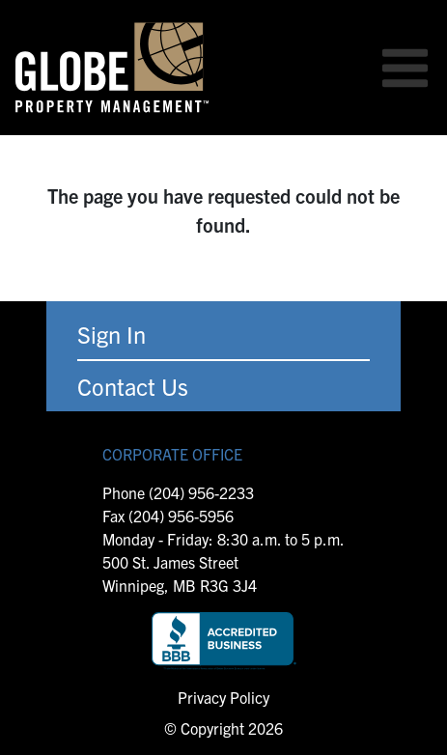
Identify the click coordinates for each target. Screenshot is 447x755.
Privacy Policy (223, 697)
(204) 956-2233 (201, 492)
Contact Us (132, 386)
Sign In (111, 334)
